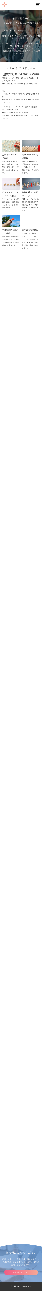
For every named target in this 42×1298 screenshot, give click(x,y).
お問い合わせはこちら (21, 1273)
